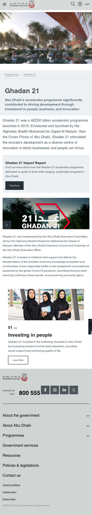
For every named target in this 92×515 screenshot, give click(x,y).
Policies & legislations (21, 465)
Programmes (12, 79)
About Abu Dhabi (17, 425)
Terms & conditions (11, 485)
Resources (12, 455)
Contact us (12, 475)
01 (12, 327)
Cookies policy (9, 492)
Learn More (18, 360)
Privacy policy (9, 499)
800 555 (29, 392)
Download (14, 185)
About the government (21, 415)
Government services (20, 445)
